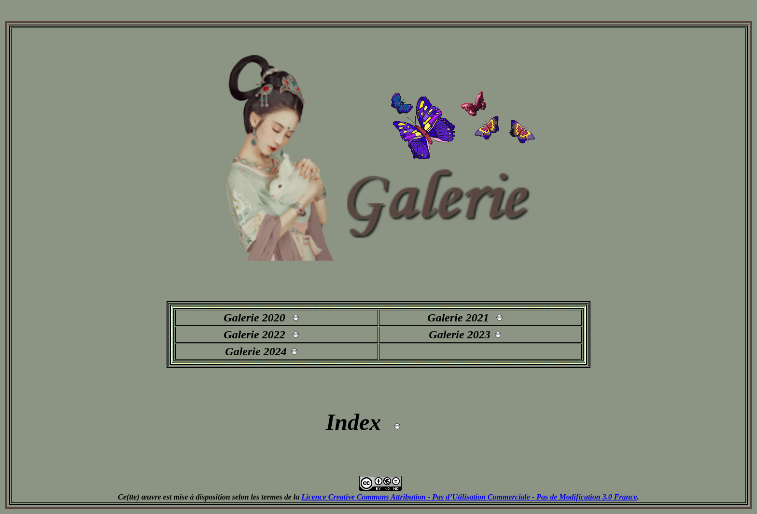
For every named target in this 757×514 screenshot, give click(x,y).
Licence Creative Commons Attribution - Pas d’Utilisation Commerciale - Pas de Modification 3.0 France (469, 497)
